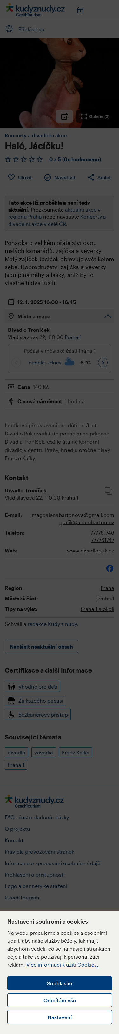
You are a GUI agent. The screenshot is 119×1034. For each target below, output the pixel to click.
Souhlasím (59, 983)
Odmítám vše (59, 1000)
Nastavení (60, 1017)
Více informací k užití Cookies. (62, 964)
